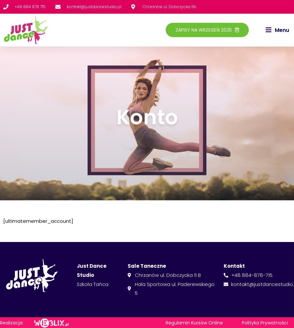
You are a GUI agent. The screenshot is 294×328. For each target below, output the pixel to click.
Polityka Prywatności (265, 323)
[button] (277, 30)
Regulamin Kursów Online (194, 323)
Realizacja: (11, 323)
